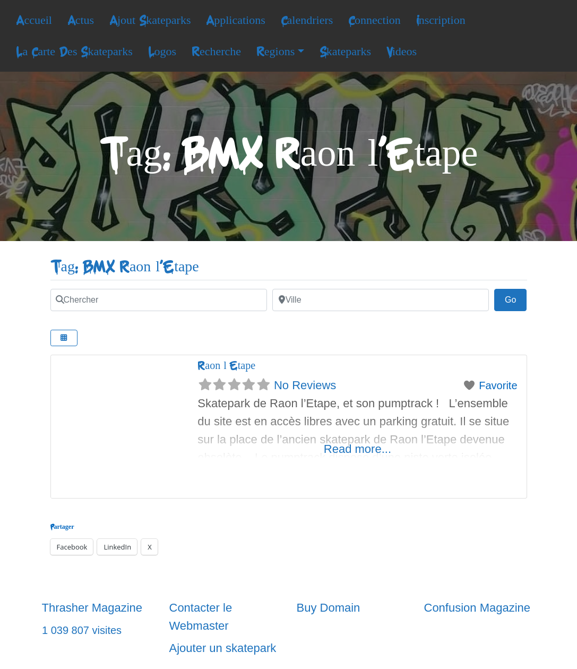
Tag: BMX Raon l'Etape (124, 267)
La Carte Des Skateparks (74, 51)
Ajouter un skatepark (223, 648)
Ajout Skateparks (150, 20)
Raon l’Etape (226, 365)
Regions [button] (275, 51)
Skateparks (345, 51)
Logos (162, 51)
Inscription (441, 20)
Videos (401, 51)
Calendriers (307, 20)
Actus (80, 20)
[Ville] (380, 300)
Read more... (357, 449)
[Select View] (64, 338)
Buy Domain (328, 607)
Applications (235, 20)
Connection (374, 20)
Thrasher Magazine (92, 607)
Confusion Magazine (477, 607)
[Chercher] (158, 300)
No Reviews (305, 385)
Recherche (216, 51)
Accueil (34, 20)
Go (516, 298)
